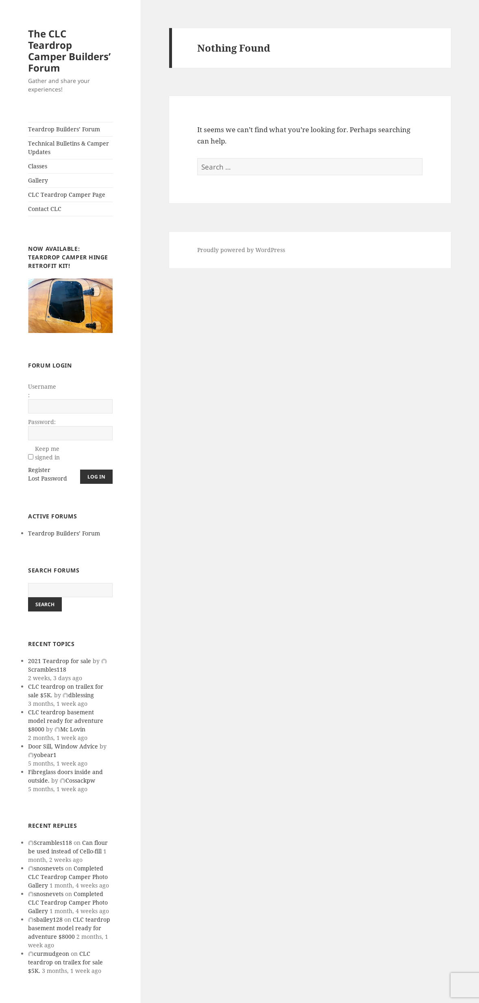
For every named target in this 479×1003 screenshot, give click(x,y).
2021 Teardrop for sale (59, 661)
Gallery (38, 180)
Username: (42, 391)
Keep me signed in (47, 453)
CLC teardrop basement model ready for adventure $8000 (65, 720)
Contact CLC (44, 209)
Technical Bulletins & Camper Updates (68, 147)
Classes (37, 166)
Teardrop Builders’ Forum (64, 129)
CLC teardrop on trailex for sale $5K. (65, 962)
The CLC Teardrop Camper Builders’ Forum (69, 50)
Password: (42, 422)
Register (39, 470)
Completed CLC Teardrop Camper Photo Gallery (68, 876)
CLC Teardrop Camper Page (66, 194)
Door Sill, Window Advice (63, 746)
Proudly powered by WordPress (241, 250)
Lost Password (47, 478)
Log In (96, 476)
